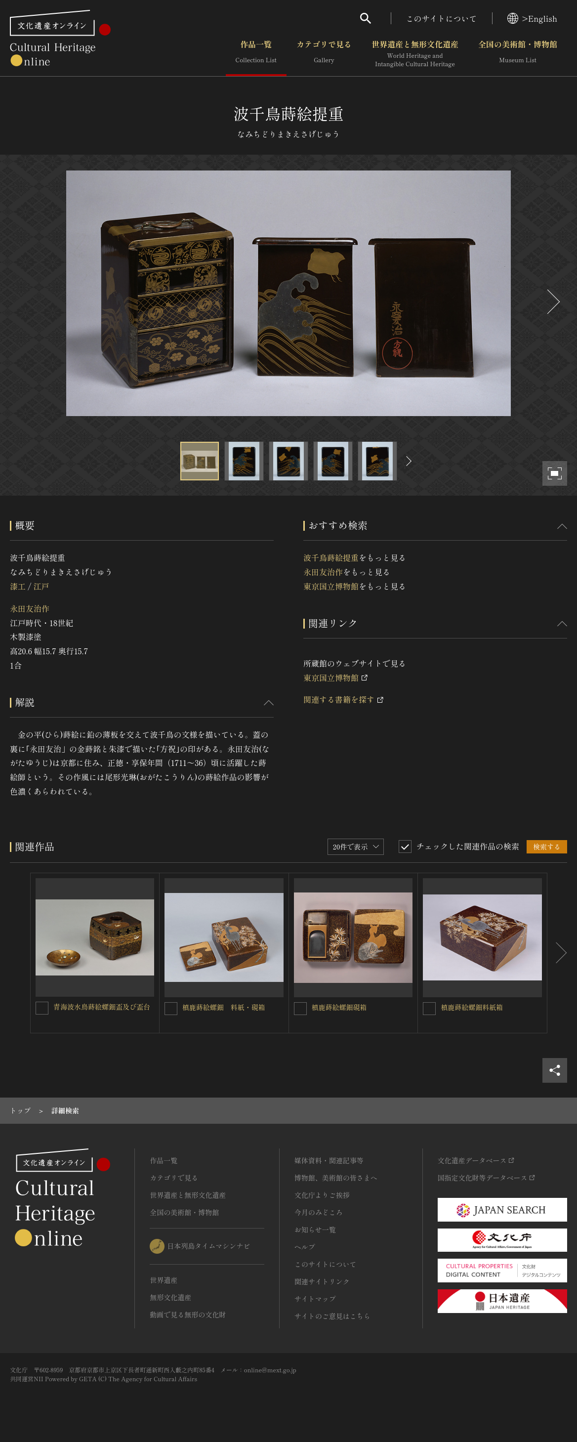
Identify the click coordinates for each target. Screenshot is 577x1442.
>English (532, 18)
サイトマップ (315, 1299)
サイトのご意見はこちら (332, 1316)
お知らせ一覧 (315, 1229)
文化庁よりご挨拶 (322, 1195)
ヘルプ (304, 1247)
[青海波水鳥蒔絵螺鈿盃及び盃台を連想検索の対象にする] (42, 1008)
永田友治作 (29, 608)
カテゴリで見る (324, 54)
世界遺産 (163, 1280)
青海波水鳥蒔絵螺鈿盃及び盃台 (101, 1007)
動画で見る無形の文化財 (188, 1314)
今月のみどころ (318, 1212)
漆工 (18, 586)
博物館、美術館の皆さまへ (335, 1178)
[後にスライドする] (552, 302)
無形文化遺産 (170, 1297)
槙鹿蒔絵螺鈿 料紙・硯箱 (223, 1007)
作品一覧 (256, 54)
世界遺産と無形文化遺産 (414, 54)
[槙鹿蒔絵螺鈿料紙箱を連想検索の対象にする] (429, 1008)
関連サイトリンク (322, 1281)
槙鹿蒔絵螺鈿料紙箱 (472, 1007)
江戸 (41, 586)
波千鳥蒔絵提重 (331, 557)
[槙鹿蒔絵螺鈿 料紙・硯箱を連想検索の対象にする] (171, 1008)
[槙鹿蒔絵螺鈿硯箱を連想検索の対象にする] (300, 1008)
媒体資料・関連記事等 (329, 1160)
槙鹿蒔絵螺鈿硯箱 (339, 1007)
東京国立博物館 (331, 586)
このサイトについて (441, 18)
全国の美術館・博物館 (517, 54)
